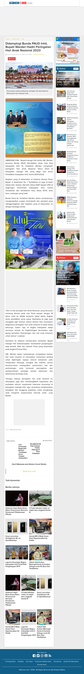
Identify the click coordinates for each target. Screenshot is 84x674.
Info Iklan (29, 661)
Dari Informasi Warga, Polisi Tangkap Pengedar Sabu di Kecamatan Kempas (72, 95)
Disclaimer (58, 661)
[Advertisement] (42, 20)
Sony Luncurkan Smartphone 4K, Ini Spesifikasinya (12, 538)
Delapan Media (59, 670)
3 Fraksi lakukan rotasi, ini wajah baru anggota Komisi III (40, 510)
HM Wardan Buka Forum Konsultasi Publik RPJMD (72, 334)
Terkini (61, 69)
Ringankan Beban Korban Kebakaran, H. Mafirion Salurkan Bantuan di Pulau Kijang (72, 108)
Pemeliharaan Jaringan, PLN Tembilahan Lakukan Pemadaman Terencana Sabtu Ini (72, 170)
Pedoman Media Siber (43, 661)
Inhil (23, 39)
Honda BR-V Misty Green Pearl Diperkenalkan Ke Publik (39, 538)
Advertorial (15, 39)
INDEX (76, 68)
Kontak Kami (42, 664)
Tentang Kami (10, 661)
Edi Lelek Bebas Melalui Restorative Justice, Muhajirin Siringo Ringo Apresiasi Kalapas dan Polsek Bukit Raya (72, 186)
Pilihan (61, 258)
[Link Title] (34, 655)
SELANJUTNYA (47, 440)
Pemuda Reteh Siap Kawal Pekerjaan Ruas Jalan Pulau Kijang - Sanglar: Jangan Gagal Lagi (72, 309)
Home (8, 39)
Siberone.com (29, 471)
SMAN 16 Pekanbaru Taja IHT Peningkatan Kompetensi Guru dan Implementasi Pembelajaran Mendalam (72, 123)
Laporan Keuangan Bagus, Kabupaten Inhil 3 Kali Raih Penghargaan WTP (16, 564)
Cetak (12, 58)
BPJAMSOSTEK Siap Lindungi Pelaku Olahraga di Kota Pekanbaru (35, 448)
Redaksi (21, 661)
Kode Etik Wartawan (71, 661)
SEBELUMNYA (10, 441)
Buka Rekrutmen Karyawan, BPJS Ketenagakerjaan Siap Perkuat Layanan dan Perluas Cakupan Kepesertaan (72, 140)
